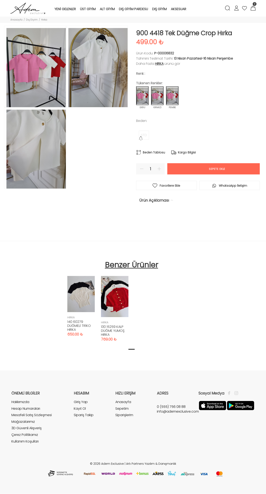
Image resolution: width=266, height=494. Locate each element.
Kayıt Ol (80, 408)
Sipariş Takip (84, 415)
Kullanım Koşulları (25, 441)
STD (144, 135)
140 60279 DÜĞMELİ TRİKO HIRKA (79, 325)
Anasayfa (16, 19)
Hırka (44, 19)
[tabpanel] (81, 302)
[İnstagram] (235, 393)
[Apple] (212, 405)
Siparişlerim (124, 415)
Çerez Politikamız (24, 434)
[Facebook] (230, 393)
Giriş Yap (81, 402)
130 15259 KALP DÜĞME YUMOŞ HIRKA (112, 330)
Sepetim (122, 408)
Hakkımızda (20, 402)
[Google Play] (241, 405)
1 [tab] (131, 349)
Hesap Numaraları (25, 408)
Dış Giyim (32, 19)
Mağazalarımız (23, 421)
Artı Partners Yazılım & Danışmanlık (151, 464)
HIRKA (159, 63)
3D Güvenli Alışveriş (26, 428)
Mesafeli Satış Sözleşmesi (31, 415)
